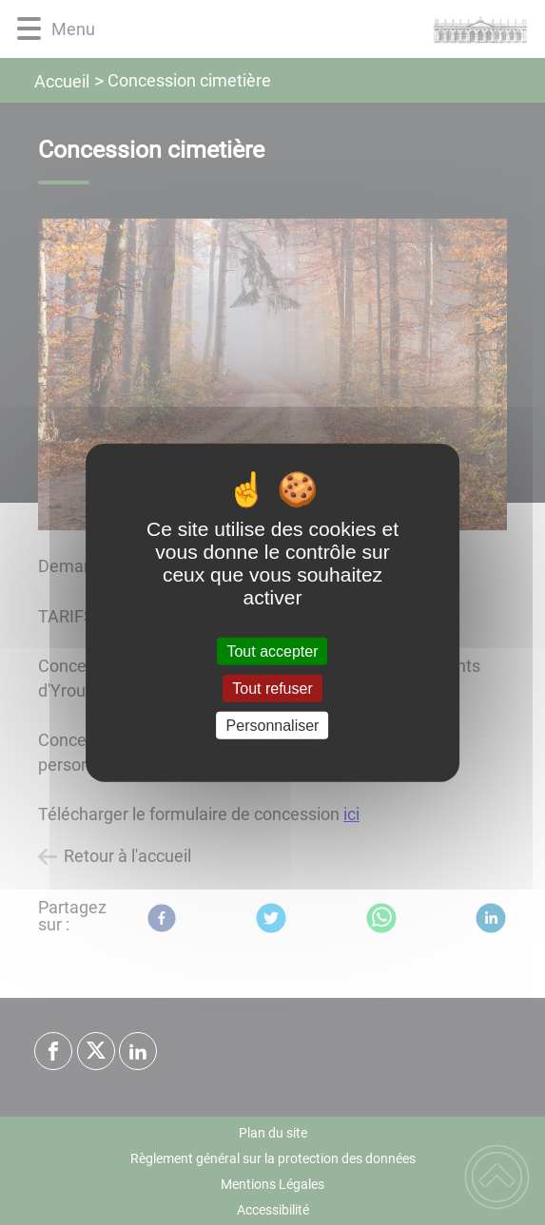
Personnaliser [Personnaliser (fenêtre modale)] (273, 726)
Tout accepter (272, 650)
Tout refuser (272, 687)
